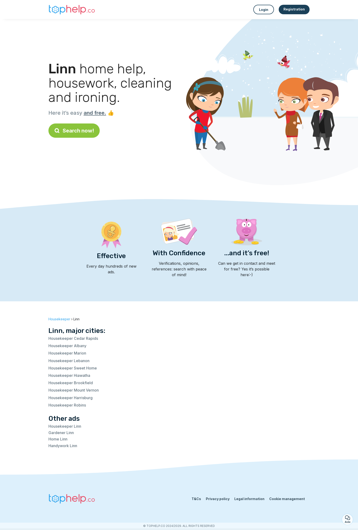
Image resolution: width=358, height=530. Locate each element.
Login (263, 10)
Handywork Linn (62, 445)
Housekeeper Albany (67, 345)
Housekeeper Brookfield (70, 382)
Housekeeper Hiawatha (69, 375)
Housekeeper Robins (67, 405)
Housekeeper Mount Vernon (73, 390)
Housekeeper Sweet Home (72, 368)
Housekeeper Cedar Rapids (73, 338)
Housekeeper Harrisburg (70, 397)
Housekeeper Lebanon (69, 360)
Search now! (74, 131)
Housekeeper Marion (67, 353)
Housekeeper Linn (64, 426)
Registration (294, 9)
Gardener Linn (61, 432)
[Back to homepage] (72, 9)
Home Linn (57, 439)
